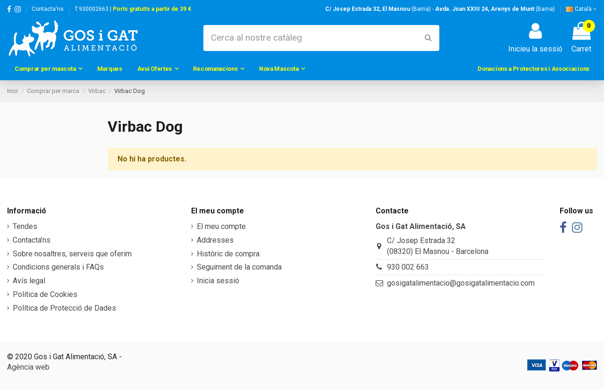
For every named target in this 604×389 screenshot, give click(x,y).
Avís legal (29, 280)
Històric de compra (228, 253)
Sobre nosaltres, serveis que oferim (72, 253)
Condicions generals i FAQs (58, 266)
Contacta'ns (48, 9)
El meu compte (221, 226)
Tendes (25, 226)
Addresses (215, 240)
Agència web (28, 367)
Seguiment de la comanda (239, 266)
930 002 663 (408, 266)
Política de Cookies (45, 294)
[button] (48, 69)
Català (581, 9)
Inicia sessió (218, 280)
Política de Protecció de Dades (64, 308)
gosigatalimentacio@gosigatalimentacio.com (461, 283)
